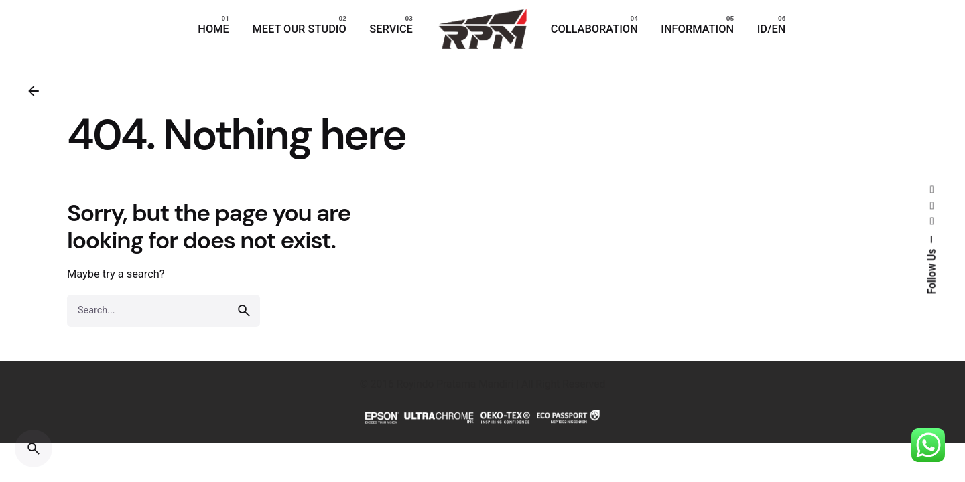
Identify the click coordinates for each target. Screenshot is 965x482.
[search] (244, 311)
